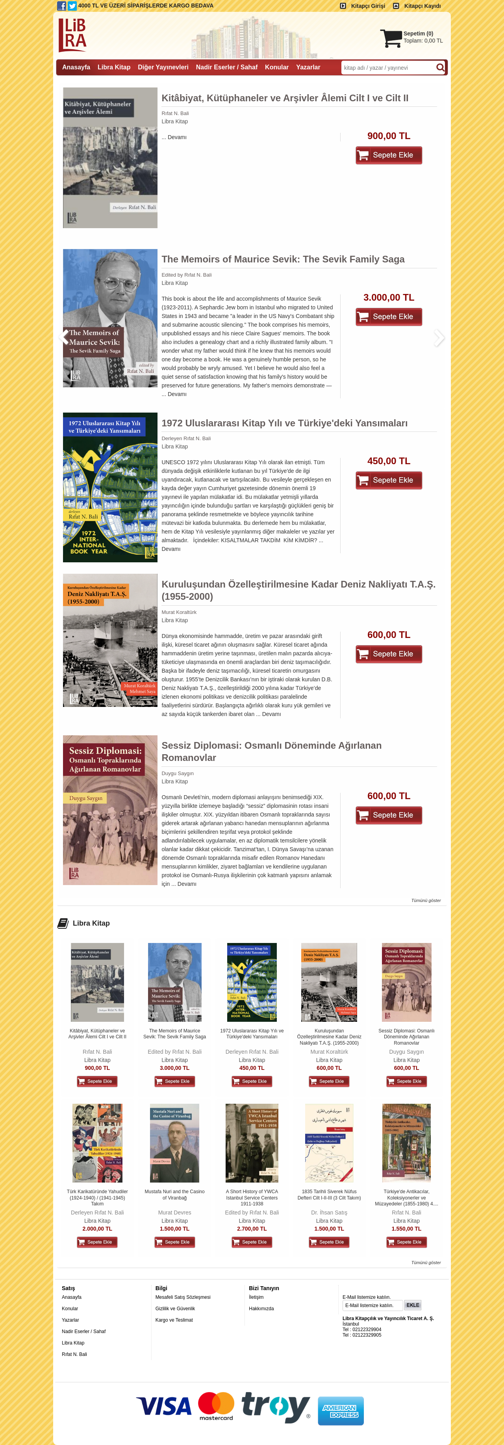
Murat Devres (174, 1212)
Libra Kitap (174, 121)
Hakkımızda (261, 1308)
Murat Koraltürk (178, 612)
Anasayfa (72, 1297)
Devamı (177, 137)
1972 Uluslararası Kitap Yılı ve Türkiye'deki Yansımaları (284, 423)
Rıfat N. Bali (175, 113)
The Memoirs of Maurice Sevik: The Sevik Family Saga (283, 259)
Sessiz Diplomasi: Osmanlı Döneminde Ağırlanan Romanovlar (271, 751)
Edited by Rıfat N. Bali (186, 275)
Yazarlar (70, 1320)
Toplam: (423, 40)
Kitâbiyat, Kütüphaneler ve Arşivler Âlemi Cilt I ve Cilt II (284, 98)
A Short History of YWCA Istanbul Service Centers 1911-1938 (252, 1198)
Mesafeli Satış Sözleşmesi (183, 1297)
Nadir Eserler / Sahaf (84, 1331)
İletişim (256, 1297)
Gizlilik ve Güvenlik (175, 1308)
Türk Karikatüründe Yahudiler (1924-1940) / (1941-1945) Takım (97, 1198)
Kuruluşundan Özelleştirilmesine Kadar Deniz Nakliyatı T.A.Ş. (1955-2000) (298, 590)
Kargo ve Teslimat (174, 1320)
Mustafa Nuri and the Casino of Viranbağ (175, 1195)
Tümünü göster (426, 900)
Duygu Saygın (177, 773)
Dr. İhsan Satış (329, 1212)
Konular (70, 1308)
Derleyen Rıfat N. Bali (186, 438)
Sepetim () (418, 33)
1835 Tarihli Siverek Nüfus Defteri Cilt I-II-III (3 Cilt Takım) (329, 1195)
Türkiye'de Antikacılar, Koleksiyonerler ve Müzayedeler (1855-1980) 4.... (406, 1198)
